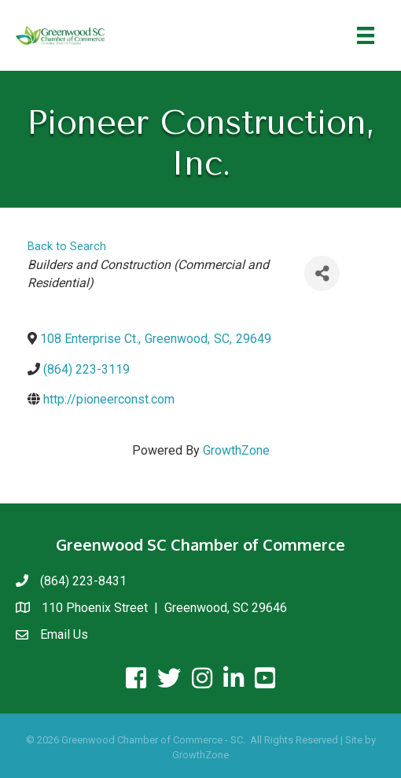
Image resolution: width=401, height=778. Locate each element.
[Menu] (365, 35)
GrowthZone (236, 450)
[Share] (322, 273)
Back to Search (67, 246)
